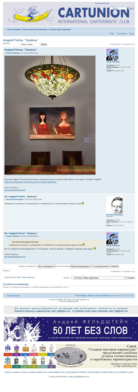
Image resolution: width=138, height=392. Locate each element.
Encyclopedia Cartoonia (76, 372)
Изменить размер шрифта (131, 29)
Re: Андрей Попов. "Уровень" (20, 196)
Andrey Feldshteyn (13, 53)
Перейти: (66, 278)
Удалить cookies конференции (99, 295)
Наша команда (80, 295)
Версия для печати (126, 29)
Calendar (123, 372)
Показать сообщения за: (37, 266)
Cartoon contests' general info (34, 372)
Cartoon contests (12, 372)
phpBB (59, 300)
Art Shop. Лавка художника (60, 29)
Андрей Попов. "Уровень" (20, 40)
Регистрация (122, 34)
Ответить (10, 44)
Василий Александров (15, 199)
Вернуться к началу (133, 192)
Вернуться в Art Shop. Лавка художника (20, 277)
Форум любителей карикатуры (34, 29)
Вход (132, 34)
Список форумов (14, 29)
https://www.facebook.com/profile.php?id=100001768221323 (30, 182)
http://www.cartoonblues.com (15, 190)
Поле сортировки (74, 266)
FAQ (112, 34)
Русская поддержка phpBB (69, 301)
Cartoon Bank (94, 372)
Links (131, 372)
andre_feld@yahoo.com (78, 376)
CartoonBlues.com (56, 372)
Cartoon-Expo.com (109, 372)
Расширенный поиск (102, 3)
